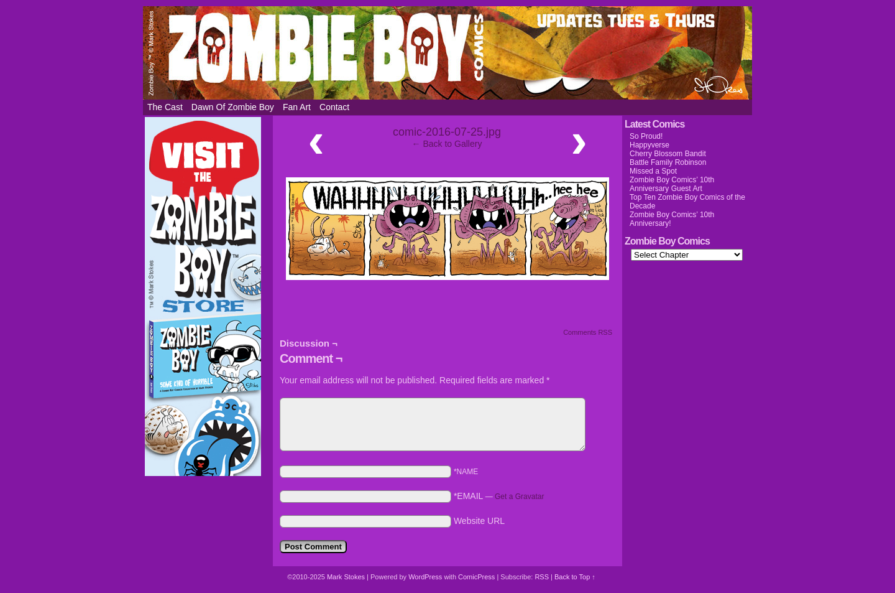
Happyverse (649, 145)
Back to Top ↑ (574, 577)
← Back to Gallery (447, 144)
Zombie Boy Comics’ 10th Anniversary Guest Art (672, 184)
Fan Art (297, 107)
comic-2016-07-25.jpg (447, 132)
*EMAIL (499, 496)
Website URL (479, 521)
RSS (542, 577)
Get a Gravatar (519, 496)
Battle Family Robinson (668, 162)
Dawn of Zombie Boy (232, 107)
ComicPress (476, 577)
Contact (334, 107)
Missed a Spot (653, 171)
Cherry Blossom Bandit (668, 153)
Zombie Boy (447, 53)
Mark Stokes (347, 577)
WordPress (425, 577)
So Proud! (646, 136)
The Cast (165, 107)
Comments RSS (587, 332)
